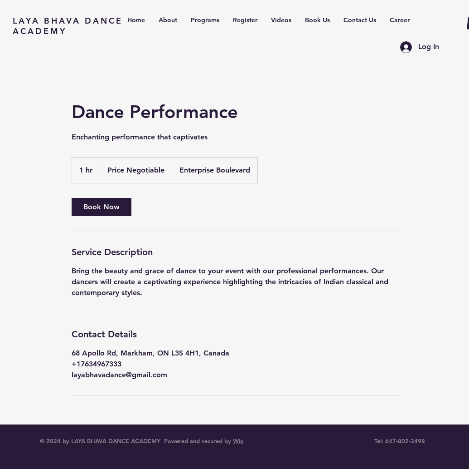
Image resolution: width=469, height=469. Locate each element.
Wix (238, 440)
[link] (101, 207)
